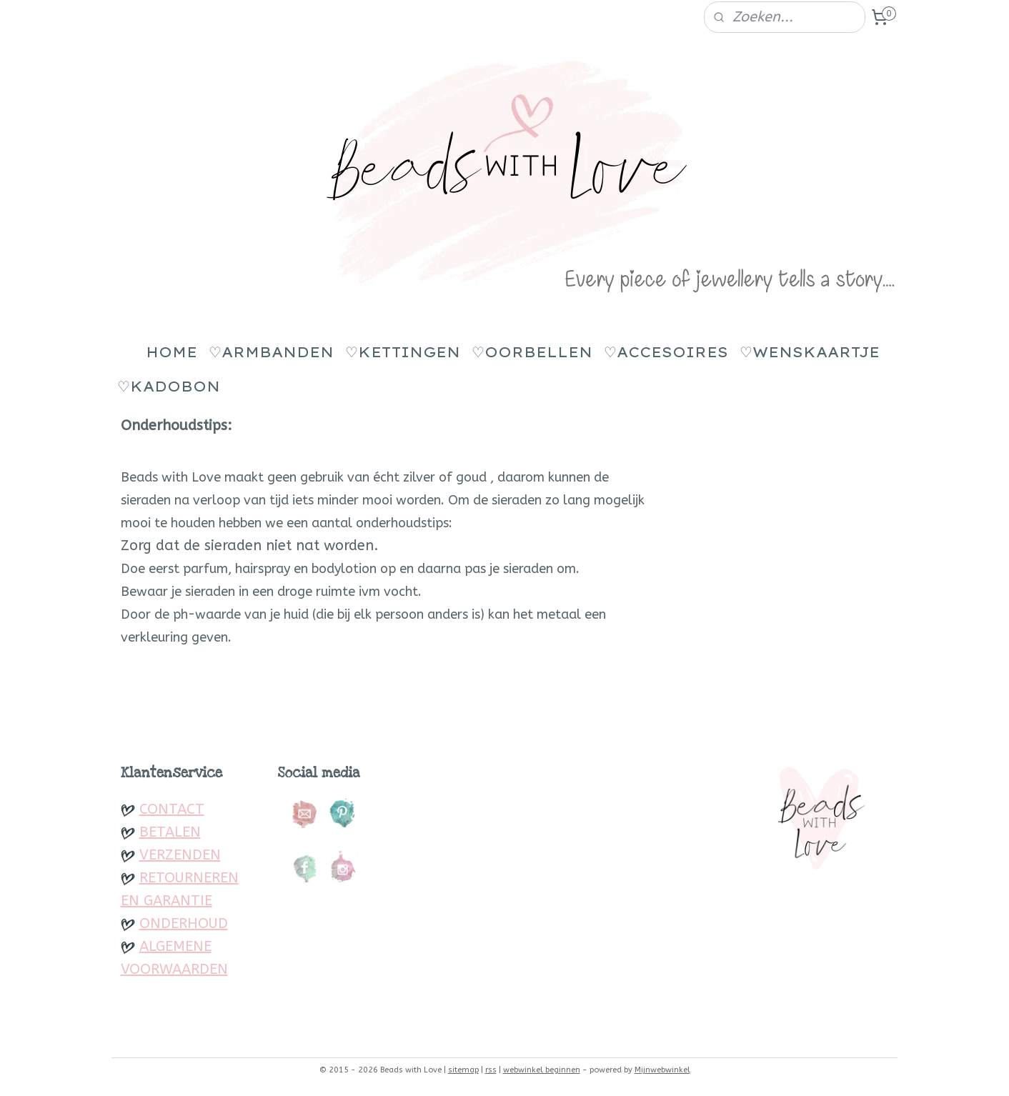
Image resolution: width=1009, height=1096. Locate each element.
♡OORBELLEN (532, 352)
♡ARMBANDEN (271, 352)
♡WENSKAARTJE (810, 352)
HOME (171, 352)
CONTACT (171, 809)
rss (491, 1070)
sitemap (463, 1070)
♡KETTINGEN (402, 352)
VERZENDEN (180, 855)
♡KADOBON (168, 386)
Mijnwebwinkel (662, 1070)
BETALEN (170, 832)
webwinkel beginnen (541, 1070)
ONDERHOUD (183, 923)
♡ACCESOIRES (666, 352)
